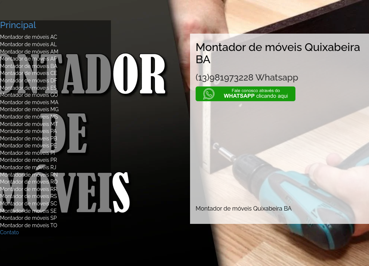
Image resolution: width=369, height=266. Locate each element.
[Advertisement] (279, 153)
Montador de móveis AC (28, 37)
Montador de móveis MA (29, 102)
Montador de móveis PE (28, 146)
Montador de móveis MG (29, 109)
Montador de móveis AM (29, 52)
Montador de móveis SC (28, 204)
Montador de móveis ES (28, 88)
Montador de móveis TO (28, 225)
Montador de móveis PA (28, 131)
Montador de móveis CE (28, 73)
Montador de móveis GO (29, 95)
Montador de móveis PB (28, 138)
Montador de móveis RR (28, 189)
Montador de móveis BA (28, 66)
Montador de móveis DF (28, 80)
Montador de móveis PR (28, 160)
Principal (18, 25)
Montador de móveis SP (28, 218)
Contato (9, 232)
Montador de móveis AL (28, 44)
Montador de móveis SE (28, 211)
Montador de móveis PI (27, 153)
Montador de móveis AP (28, 59)
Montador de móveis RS (28, 196)
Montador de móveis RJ (28, 167)
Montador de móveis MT (29, 124)
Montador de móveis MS (29, 117)
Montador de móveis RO (29, 182)
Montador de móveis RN (29, 175)
